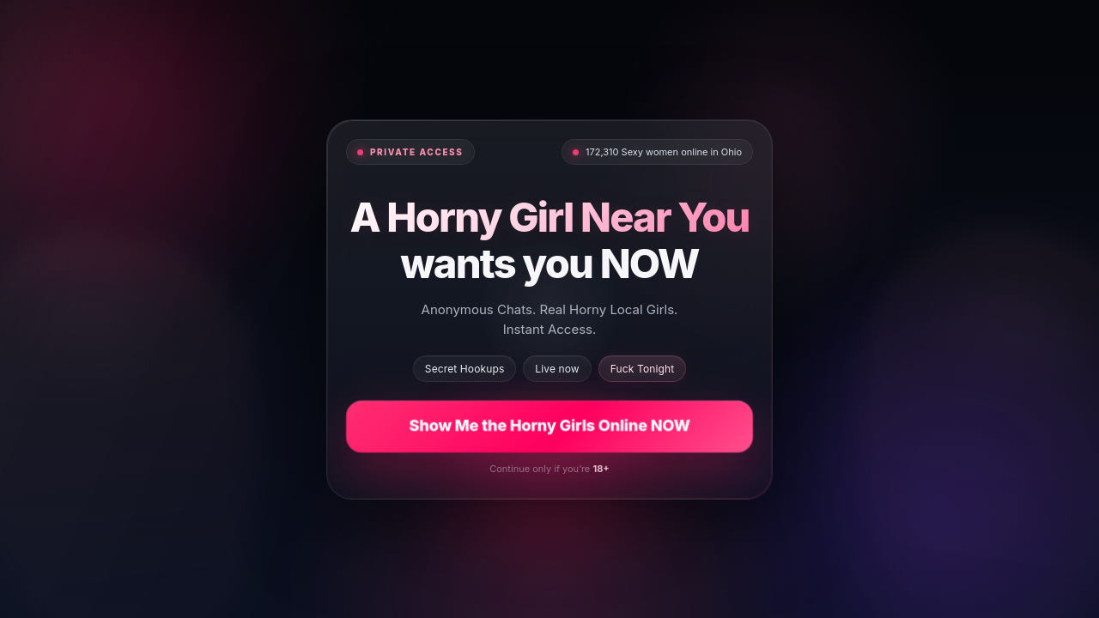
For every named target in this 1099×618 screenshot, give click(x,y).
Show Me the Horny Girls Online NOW (549, 425)
